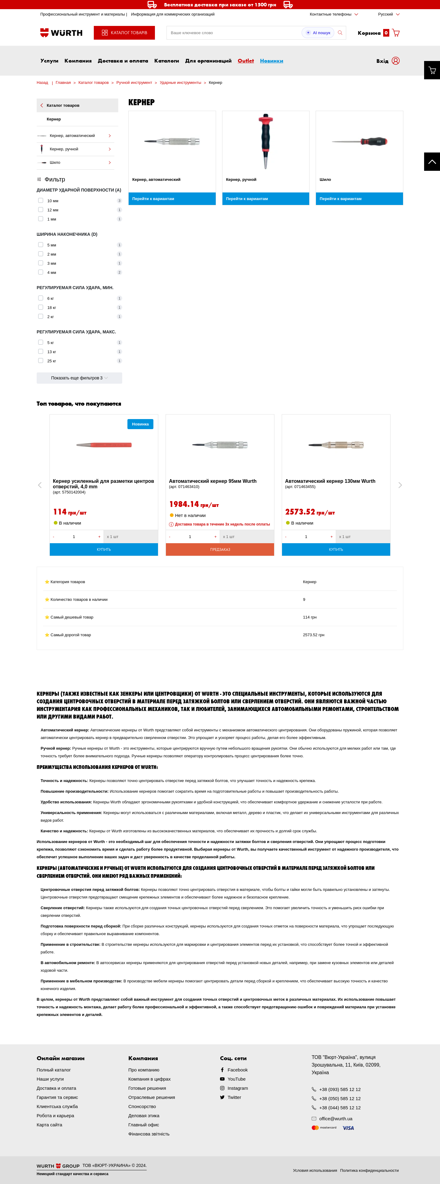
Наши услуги (50, 1079)
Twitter (234, 1097)
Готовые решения (147, 1088)
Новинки (271, 60)
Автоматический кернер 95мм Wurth (220, 484)
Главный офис (143, 1124)
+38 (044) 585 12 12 (340, 1107)
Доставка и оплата (123, 60)
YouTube (237, 1079)
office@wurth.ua (335, 1118)
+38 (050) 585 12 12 (340, 1098)
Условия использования (315, 1170)
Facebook (238, 1069)
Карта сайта (49, 1124)
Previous (46, 485)
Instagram (238, 1088)
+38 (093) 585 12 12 (340, 1089)
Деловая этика (144, 1115)
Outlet (246, 60)
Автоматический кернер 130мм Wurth (336, 484)
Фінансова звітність (149, 1133)
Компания (78, 60)
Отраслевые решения (151, 1097)
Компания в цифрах (149, 1079)
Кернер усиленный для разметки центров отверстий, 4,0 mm (104, 487)
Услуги (49, 60)
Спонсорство (142, 1106)
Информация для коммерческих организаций (173, 14)
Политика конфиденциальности (369, 1170)
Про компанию (143, 1069)
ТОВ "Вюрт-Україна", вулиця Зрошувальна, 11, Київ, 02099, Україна (346, 1065)
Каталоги (166, 60)
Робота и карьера (55, 1115)
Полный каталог (54, 1069)
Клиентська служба (57, 1106)
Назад (42, 82)
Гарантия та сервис (57, 1097)
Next (397, 485)
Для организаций (208, 60)
